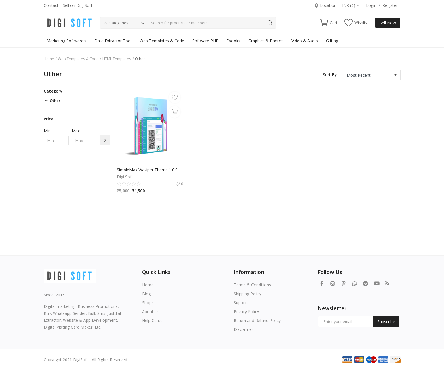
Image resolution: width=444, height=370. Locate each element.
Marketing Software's (66, 40)
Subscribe (386, 321)
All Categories (116, 22)
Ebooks (233, 40)
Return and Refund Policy (257, 320)
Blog (146, 293)
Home (49, 58)
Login (371, 5)
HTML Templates (116, 58)
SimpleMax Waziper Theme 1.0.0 (147, 169)
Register (390, 5)
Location (325, 5)
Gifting (332, 40)
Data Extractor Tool (113, 40)
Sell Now (388, 23)
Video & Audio (304, 40)
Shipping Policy (247, 293)
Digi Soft (125, 176)
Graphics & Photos (265, 40)
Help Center (153, 320)
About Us (150, 311)
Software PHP (205, 40)
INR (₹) (351, 5)
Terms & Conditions (252, 284)
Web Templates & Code (162, 40)
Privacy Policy (246, 311)
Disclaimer (243, 329)
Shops (148, 302)
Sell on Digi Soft (77, 5)
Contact (51, 5)
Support (241, 302)
